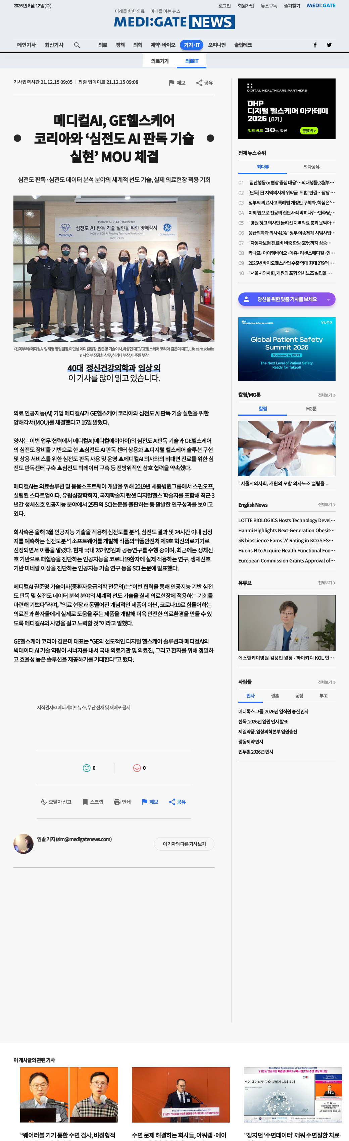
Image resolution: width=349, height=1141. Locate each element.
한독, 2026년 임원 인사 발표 (263, 721)
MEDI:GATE (321, 5)
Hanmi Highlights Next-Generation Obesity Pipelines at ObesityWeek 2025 (287, 530)
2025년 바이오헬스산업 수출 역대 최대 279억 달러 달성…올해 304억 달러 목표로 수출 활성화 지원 (292, 263)
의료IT (191, 60)
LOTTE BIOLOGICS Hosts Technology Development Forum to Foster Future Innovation (287, 520)
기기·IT (191, 44)
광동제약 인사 (250, 741)
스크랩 (96, 801)
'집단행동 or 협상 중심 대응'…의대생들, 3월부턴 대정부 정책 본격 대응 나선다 (292, 182)
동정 (299, 695)
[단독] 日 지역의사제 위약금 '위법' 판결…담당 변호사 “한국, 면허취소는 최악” (292, 192)
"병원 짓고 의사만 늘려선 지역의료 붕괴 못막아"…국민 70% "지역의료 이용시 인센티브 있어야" (292, 222)
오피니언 (217, 44)
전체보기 (325, 395)
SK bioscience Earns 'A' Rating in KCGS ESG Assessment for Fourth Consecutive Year (287, 540)
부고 (323, 695)
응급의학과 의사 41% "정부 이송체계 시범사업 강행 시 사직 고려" (292, 232)
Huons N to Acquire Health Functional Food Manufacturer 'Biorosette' (287, 550)
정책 (120, 44)
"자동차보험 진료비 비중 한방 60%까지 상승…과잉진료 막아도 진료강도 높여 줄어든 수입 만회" (292, 242)
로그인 (224, 5)
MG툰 (311, 408)
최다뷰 (263, 166)
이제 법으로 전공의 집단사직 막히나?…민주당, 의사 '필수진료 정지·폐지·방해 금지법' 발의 (292, 212)
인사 (250, 695)
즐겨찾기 (292, 5)
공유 (208, 82)
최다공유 (311, 166)
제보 (181, 82)
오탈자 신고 (60, 801)
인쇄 (126, 801)
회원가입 (246, 5)
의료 (102, 44)
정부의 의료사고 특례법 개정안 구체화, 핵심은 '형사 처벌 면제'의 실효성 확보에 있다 (292, 202)
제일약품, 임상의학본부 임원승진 (267, 731)
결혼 (275, 695)
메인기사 (26, 44)
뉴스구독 (269, 5)
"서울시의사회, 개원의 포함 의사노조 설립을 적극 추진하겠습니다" (292, 273)
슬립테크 (243, 44)
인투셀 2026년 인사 (255, 751)
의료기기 (159, 60)
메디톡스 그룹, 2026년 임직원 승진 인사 (273, 711)
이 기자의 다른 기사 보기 (184, 843)
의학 (137, 44)
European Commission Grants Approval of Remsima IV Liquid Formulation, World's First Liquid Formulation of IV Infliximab (287, 560)
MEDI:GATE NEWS (174, 19)
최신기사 (54, 44)
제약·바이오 (163, 44)
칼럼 (263, 408)
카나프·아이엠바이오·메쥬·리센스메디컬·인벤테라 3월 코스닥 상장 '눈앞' (292, 253)
